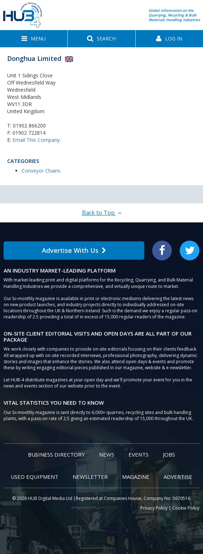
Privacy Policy (154, 508)
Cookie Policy (185, 508)
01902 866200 (29, 125)
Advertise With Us (74, 250)
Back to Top (101, 213)
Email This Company (36, 139)
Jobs (169, 454)
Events (139, 454)
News (106, 454)
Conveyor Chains (41, 170)
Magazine (135, 476)
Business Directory (56, 454)
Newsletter (90, 476)
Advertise (178, 476)
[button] (33, 38)
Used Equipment (34, 476)
